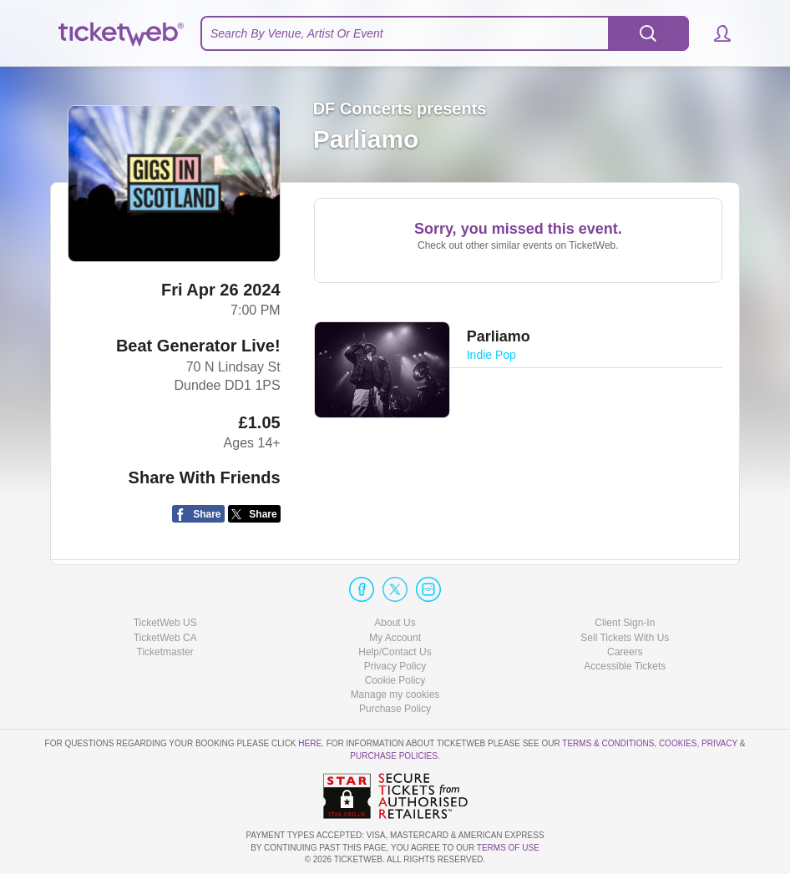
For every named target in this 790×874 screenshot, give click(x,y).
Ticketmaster (165, 652)
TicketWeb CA (165, 638)
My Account (395, 638)
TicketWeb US (165, 623)
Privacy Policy (395, 666)
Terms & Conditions (608, 743)
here (310, 743)
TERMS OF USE (508, 847)
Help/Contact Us (394, 652)
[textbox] (444, 33)
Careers (625, 652)
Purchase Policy (395, 709)
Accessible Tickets (625, 666)
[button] (714, 33)
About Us (394, 623)
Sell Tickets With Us (624, 638)
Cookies (678, 743)
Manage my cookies (395, 694)
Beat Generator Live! (198, 345)
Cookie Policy (395, 680)
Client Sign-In (625, 623)
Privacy (719, 743)
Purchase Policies (393, 755)
